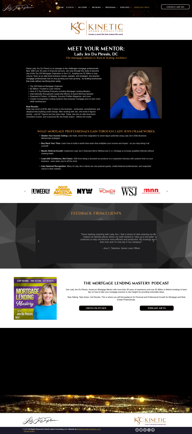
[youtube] (149, 430)
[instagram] (145, 430)
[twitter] (141, 430)
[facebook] (137, 430)
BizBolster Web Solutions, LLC (88, 429)
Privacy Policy (29, 431)
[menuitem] (61, 7)
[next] (167, 191)
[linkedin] (153, 430)
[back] (25, 191)
